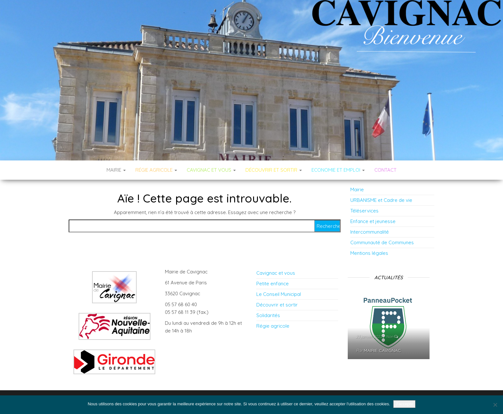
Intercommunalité (369, 232)
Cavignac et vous (275, 273)
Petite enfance (272, 283)
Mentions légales (369, 253)
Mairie (116, 170)
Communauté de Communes (382, 242)
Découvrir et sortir (277, 305)
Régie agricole (272, 326)
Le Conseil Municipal (278, 294)
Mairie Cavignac (382, 350)
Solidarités (268, 315)
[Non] (495, 404)
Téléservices (364, 211)
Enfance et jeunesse (373, 221)
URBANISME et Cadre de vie (381, 200)
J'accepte (404, 403)
